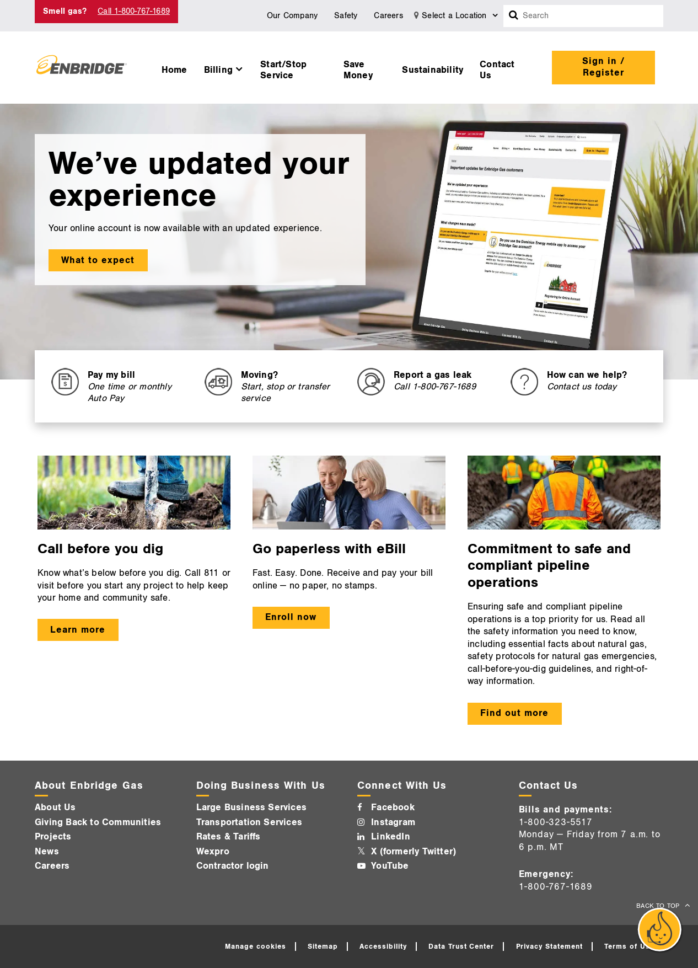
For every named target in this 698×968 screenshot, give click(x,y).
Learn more (77, 629)
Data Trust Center (461, 946)
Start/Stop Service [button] (283, 70)
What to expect (98, 260)
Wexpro (212, 851)
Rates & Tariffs (228, 836)
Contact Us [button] (497, 70)
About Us (55, 807)
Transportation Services (249, 822)
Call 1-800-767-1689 (134, 11)
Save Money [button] (358, 70)
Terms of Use (629, 946)
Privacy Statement (549, 946)
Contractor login (232, 865)
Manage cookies (255, 946)
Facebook (393, 807)
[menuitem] (174, 67)
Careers (388, 15)
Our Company (292, 15)
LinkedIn (390, 836)
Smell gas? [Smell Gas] (65, 11)
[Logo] (81, 67)
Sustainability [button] (432, 70)
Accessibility (383, 946)
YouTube (390, 865)
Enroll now (290, 617)
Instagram (393, 822)
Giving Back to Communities (98, 822)
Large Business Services (251, 807)
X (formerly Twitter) (413, 851)
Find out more (514, 713)
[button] (224, 67)
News (47, 851)
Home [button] (174, 70)
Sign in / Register (603, 67)
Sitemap (323, 946)
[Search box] (514, 16)
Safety (345, 15)
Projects (53, 836)
